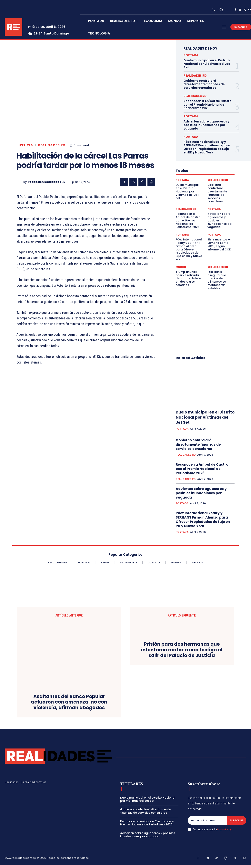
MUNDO (181, 267)
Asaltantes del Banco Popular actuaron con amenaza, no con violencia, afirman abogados (69, 702)
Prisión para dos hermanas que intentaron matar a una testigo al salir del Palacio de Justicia (182, 649)
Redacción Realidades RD (46, 182)
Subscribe (236, 820)
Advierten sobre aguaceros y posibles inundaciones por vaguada (206, 125)
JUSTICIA (24, 145)
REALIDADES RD (51, 145)
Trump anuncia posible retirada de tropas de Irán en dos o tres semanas (188, 278)
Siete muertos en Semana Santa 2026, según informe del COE (219, 244)
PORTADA (191, 55)
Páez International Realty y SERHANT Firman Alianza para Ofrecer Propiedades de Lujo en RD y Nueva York (207, 147)
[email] (207, 820)
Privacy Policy (224, 829)
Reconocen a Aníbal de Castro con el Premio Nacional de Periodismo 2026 (207, 104)
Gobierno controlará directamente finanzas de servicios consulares (204, 84)
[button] (221, 9)
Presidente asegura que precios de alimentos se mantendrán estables (216, 280)
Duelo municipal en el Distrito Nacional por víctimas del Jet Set (207, 63)
